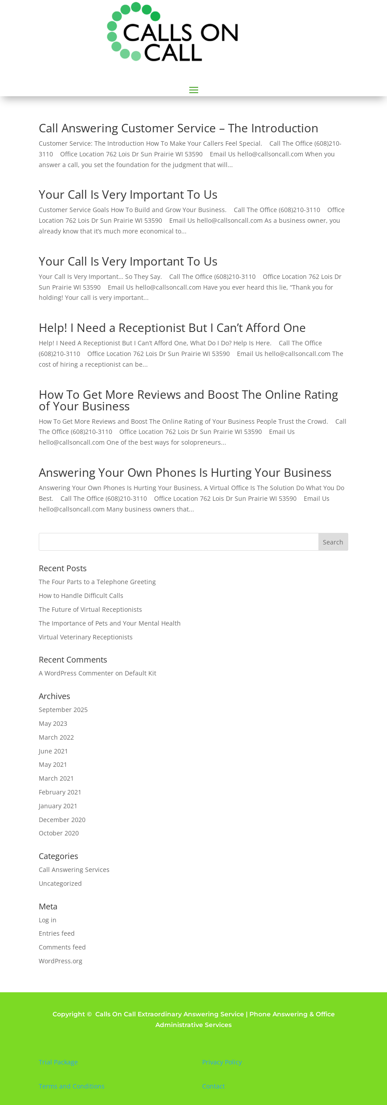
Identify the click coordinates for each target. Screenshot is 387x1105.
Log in (48, 920)
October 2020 (59, 833)
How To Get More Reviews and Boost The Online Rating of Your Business (188, 400)
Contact (213, 1086)
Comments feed (62, 947)
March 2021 (56, 778)
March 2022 (56, 737)
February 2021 (60, 792)
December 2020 (62, 819)
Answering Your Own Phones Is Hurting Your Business (185, 472)
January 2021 (58, 806)
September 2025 (63, 709)
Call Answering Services (74, 869)
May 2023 (53, 723)
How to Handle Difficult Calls (81, 595)
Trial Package (58, 1062)
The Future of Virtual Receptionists (90, 609)
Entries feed (57, 933)
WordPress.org (60, 961)
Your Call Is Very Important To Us (128, 194)
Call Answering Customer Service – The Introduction (178, 128)
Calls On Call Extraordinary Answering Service (169, 1014)
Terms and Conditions (72, 1086)
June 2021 (53, 751)
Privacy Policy (222, 1062)
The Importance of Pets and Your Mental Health (110, 623)
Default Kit (140, 673)
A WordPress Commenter (76, 673)
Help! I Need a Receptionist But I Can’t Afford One (172, 327)
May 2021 (53, 764)
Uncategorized (60, 883)
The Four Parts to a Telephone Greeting (97, 581)
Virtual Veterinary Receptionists (86, 637)
